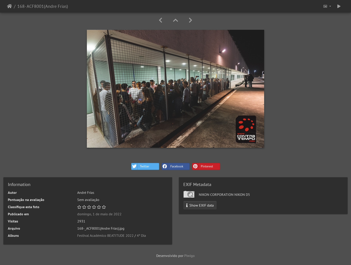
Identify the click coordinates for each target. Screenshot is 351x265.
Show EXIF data (200, 205)
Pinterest (202, 166)
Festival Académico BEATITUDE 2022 (105, 235)
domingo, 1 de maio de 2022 (99, 214)
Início (9, 6)
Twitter (140, 166)
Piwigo (189, 255)
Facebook (172, 166)
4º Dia (141, 235)
